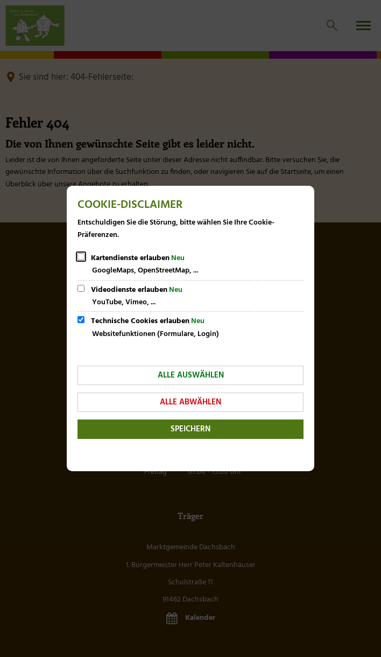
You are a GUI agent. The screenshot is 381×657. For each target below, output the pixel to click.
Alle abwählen (190, 402)
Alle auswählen (191, 375)
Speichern (190, 429)
